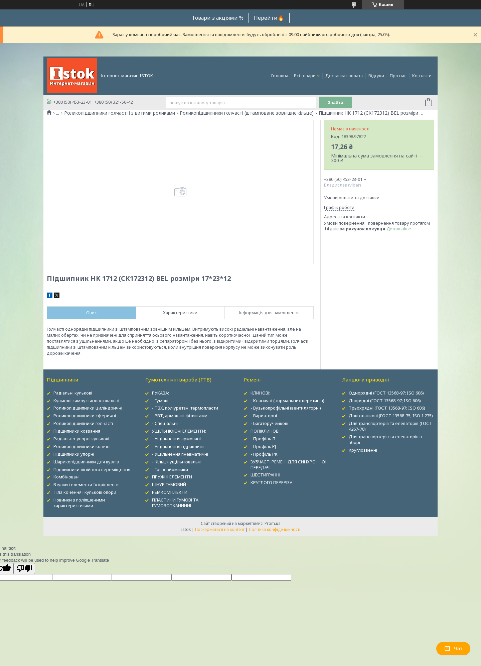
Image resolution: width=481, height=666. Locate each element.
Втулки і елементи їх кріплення (86, 484)
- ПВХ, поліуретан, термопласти (185, 408)
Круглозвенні (363, 450)
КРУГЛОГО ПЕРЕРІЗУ (271, 482)
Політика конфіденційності (274, 529)
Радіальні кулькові (72, 393)
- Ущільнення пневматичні (180, 454)
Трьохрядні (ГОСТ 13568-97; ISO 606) (387, 408)
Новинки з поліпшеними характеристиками (79, 503)
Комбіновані (66, 477)
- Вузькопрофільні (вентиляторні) (286, 408)
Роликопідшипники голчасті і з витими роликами (119, 113)
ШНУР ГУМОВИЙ (169, 484)
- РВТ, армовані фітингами (179, 416)
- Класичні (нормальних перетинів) (287, 401)
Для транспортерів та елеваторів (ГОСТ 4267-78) (390, 426)
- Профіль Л (263, 439)
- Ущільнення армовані (176, 439)
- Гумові (160, 401)
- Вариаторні (264, 416)
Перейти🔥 (269, 17)
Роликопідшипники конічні (82, 446)
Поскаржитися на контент (220, 529)
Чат (453, 649)
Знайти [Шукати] (335, 102)
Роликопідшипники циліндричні (87, 408)
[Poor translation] (24, 568)
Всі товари (305, 76)
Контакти (422, 76)
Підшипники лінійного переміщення (91, 469)
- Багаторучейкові (269, 423)
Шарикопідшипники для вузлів (86, 462)
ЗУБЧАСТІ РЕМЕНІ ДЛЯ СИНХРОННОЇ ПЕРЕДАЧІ (289, 464)
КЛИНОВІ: (260, 393)
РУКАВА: (160, 393)
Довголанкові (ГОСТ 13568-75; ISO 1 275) (391, 416)
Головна (279, 76)
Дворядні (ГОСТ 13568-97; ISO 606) (385, 401)
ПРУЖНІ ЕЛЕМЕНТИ (172, 477)
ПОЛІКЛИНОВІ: (266, 431)
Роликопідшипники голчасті (83, 423)
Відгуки (376, 76)
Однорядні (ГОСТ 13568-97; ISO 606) (386, 393)
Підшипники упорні (73, 454)
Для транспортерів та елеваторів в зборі (385, 439)
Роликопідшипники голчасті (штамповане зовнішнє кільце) (247, 113)
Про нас (398, 76)
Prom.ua (273, 523)
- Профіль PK (264, 454)
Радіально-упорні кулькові (81, 439)
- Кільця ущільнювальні (176, 462)
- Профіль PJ (263, 446)
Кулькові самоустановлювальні (86, 401)
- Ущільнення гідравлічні (178, 446)
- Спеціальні (165, 423)
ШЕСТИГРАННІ (265, 475)
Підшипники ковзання (76, 431)
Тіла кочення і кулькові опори (84, 492)
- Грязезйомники (170, 469)
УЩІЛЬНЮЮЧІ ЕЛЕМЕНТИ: (179, 431)
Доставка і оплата (344, 76)
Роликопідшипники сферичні (84, 416)
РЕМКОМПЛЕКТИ (169, 492)
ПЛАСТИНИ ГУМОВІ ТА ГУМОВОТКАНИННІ (175, 503)
